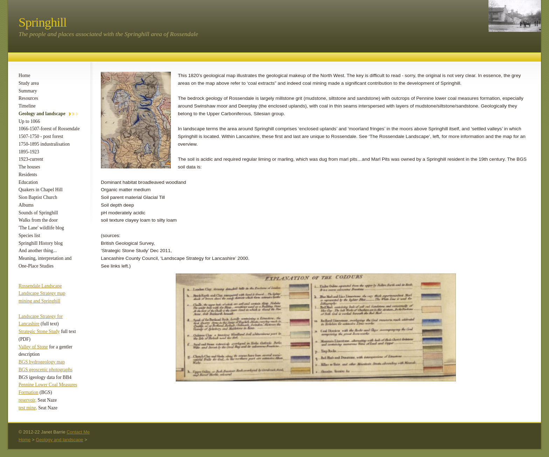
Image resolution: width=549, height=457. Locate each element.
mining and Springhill (39, 301)
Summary (28, 91)
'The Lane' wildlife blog (41, 227)
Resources (28, 98)
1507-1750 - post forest (41, 136)
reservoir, (27, 400)
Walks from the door (38, 220)
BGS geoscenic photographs (45, 369)
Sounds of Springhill (38, 212)
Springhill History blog (41, 243)
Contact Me (78, 432)
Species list (29, 235)
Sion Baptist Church (38, 197)
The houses (29, 166)
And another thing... (38, 250)
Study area (29, 83)
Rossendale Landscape (40, 286)
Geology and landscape (42, 113)
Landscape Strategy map (42, 293)
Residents (28, 174)
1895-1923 (29, 151)
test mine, (28, 407)
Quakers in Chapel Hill (41, 189)
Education (28, 182)
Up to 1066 (29, 121)
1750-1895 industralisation (44, 144)
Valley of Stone (33, 346)
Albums (26, 205)
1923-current (31, 159)
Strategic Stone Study (39, 331)
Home (24, 75)
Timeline (27, 106)
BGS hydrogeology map (42, 362)
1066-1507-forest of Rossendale (49, 128)
